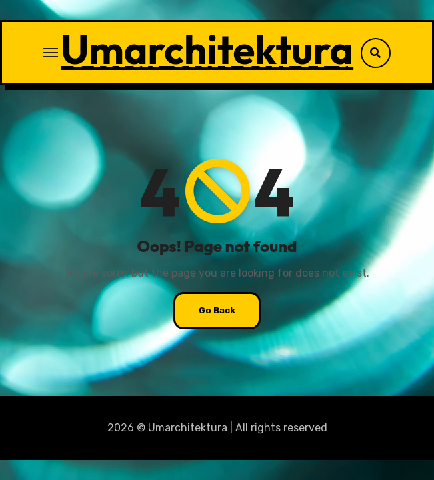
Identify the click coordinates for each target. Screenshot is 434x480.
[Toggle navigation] (50, 52)
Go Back (217, 310)
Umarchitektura (207, 49)
